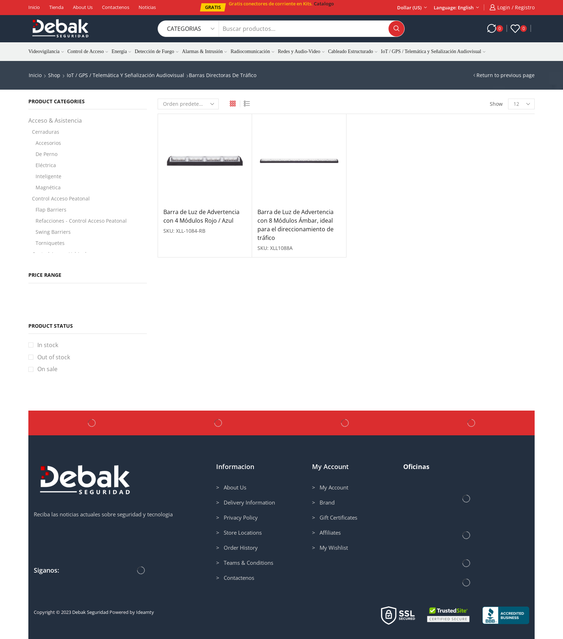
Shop (54, 75)
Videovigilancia (46, 51)
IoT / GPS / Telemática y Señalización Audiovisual (433, 51)
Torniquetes (50, 243)
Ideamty (145, 612)
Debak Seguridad (90, 612)
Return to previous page (505, 75)
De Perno (46, 154)
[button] (213, 7)
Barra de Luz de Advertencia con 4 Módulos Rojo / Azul (201, 216)
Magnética (48, 187)
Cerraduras (45, 131)
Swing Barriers (53, 231)
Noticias (147, 7)
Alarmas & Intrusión (204, 51)
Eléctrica (46, 165)
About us (83, 7)
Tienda (56, 7)
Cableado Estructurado (352, 51)
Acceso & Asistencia (55, 120)
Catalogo (324, 3)
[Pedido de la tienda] (188, 104)
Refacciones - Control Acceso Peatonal (81, 220)
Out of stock (53, 357)
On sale (47, 369)
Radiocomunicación (252, 51)
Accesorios (48, 142)
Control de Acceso (88, 51)
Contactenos (115, 7)
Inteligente (48, 176)
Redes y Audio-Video (301, 51)
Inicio (34, 7)
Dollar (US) (409, 7)
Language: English (454, 7)
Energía (121, 51)
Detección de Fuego (156, 51)
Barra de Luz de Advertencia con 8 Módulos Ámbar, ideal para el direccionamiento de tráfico (295, 225)
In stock (47, 345)
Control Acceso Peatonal (61, 198)
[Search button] (396, 29)
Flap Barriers (51, 209)
